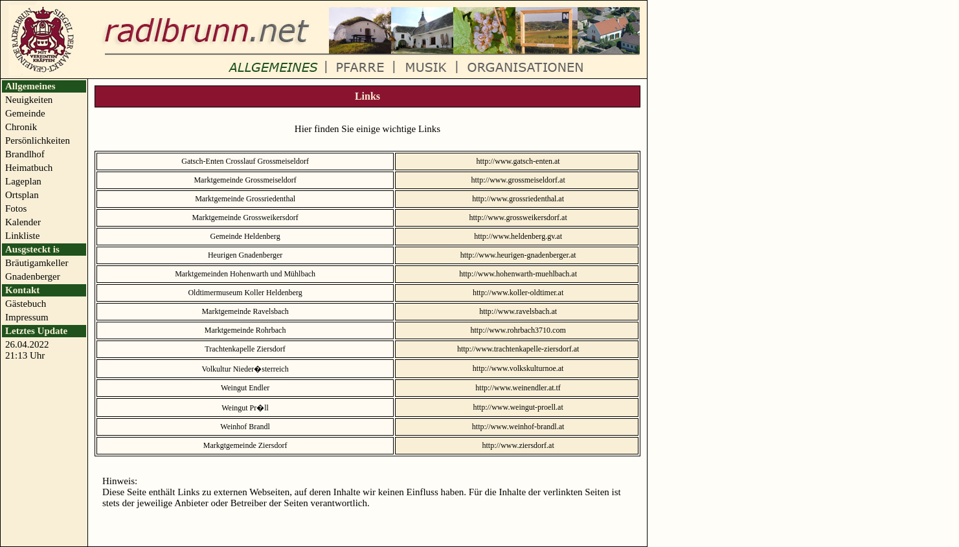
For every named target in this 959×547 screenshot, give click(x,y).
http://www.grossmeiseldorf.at (518, 179)
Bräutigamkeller (36, 263)
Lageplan (23, 181)
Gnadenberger (32, 276)
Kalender (23, 222)
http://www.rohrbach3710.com (518, 330)
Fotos (16, 208)
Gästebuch (25, 303)
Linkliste (22, 235)
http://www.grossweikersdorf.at (518, 217)
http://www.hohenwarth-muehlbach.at (518, 273)
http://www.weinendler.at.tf (518, 387)
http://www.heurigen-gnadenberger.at (518, 255)
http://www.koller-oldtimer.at (518, 292)
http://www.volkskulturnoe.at (518, 368)
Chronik (21, 127)
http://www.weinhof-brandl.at (518, 426)
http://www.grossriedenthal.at (518, 198)
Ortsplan (22, 195)
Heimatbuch (28, 167)
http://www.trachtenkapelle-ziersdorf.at (518, 348)
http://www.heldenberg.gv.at (518, 236)
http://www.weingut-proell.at (518, 407)
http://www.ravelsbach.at (518, 311)
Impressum (27, 317)
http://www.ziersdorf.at (518, 445)
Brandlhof (25, 154)
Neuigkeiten (28, 100)
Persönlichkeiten (37, 140)
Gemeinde (25, 113)
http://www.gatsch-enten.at (518, 161)
